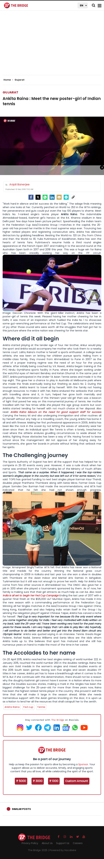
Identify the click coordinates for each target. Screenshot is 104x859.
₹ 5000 (21, 781)
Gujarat (10, 92)
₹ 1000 (53, 781)
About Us (47, 843)
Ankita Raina (12, 707)
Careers (78, 843)
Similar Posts (21, 809)
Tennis (41, 707)
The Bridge (57, 719)
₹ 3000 (37, 781)
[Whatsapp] (45, 197)
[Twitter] (38, 197)
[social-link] (73, 197)
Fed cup (28, 707)
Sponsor (83, 764)
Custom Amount (76, 781)
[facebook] (31, 197)
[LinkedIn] (52, 197)
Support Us (62, 843)
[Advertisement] (53, 45)
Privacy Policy (30, 843)
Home (8, 79)
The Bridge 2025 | (38, 850)
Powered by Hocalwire (62, 850)
